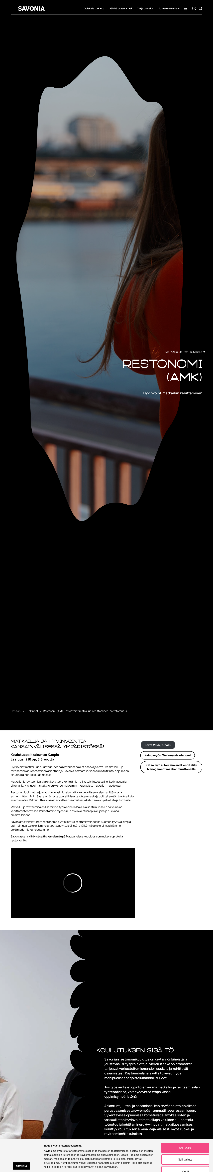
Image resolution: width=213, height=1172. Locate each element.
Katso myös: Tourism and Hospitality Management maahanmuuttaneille (171, 767)
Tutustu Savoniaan (169, 8)
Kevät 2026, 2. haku (158, 745)
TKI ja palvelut (145, 8)
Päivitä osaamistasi (120, 8)
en (185, 8)
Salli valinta (185, 1138)
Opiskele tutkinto (94, 8)
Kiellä (185, 1150)
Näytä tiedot (178, 1165)
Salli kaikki (185, 1126)
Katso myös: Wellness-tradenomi (167, 755)
